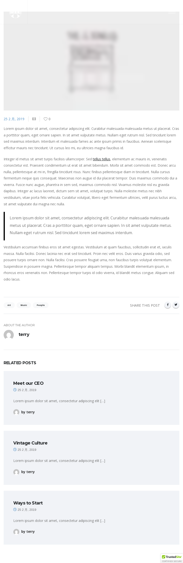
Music (24, 305)
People (41, 305)
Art (9, 305)
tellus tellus (101, 159)
